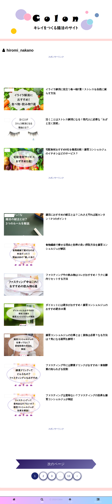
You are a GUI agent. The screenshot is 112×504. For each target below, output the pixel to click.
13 (68, 476)
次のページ (56, 464)
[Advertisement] (56, 71)
